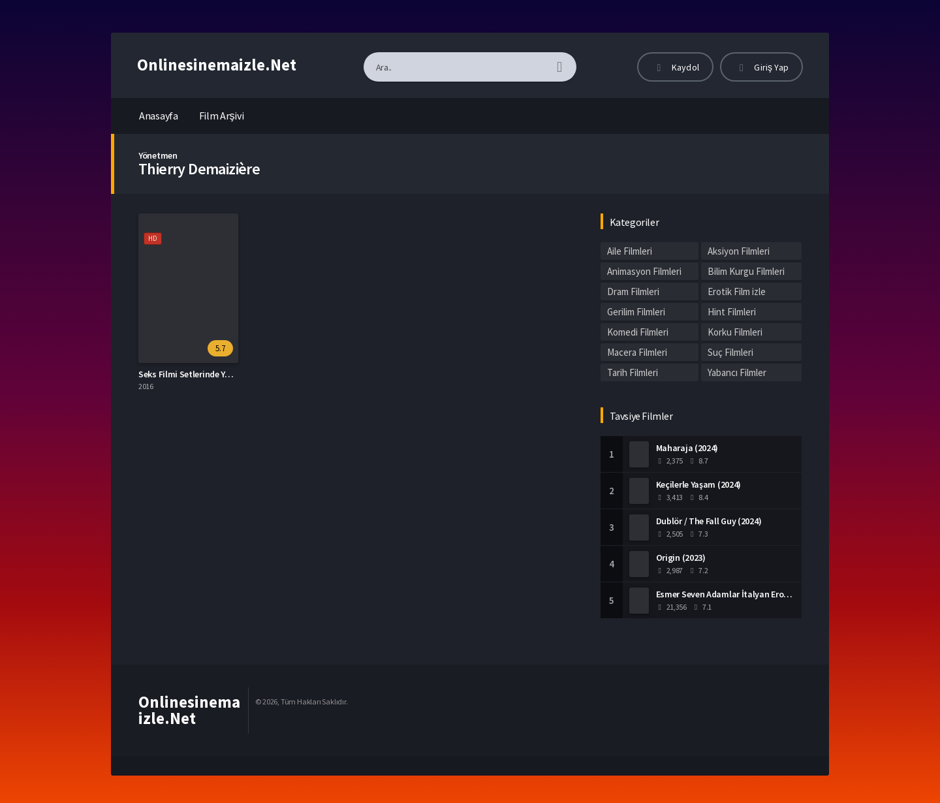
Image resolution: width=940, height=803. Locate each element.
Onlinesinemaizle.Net (216, 64)
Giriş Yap (761, 67)
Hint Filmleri (732, 312)
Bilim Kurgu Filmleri (746, 271)
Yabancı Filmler (737, 372)
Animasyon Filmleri (644, 271)
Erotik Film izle (737, 291)
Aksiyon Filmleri (739, 251)
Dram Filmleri (633, 291)
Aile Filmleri (629, 251)
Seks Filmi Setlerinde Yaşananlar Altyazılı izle (225, 374)
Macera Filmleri (637, 352)
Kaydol (675, 67)
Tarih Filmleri (632, 372)
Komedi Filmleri (637, 332)
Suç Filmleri (730, 352)
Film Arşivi (221, 115)
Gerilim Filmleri (636, 312)
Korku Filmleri (735, 332)
